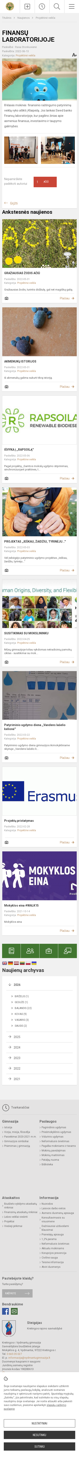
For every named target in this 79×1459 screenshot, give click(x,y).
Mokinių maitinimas (53, 1155)
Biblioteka (47, 1164)
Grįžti (14, 203)
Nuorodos (47, 1203)
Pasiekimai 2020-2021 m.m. (20, 1136)
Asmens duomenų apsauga (58, 1213)
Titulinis (7, 17)
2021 (17, 1079)
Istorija (8, 1127)
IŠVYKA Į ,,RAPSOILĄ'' (19, 449)
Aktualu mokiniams (53, 1248)
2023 (17, 1058)
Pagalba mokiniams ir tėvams (59, 1145)
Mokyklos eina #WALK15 (21, 905)
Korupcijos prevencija (54, 1253)
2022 (17, 1068)
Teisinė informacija (53, 1262)
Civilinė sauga (50, 1257)
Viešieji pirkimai (13, 1226)
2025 (17, 1037)
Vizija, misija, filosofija (17, 1132)
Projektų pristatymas (19, 820)
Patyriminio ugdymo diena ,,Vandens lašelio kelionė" (35, 726)
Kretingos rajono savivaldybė (44, 1328)
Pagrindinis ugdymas (54, 1127)
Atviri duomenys (51, 1266)
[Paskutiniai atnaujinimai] (42, 6)
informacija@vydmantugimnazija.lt (29, 1357)
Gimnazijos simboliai (16, 1141)
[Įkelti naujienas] (27, 6)
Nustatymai (39, 1423)
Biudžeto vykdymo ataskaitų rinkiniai (20, 1205)
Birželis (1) (22, 996)
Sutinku (39, 1446)
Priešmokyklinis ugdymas (56, 1132)
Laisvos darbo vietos (54, 1208)
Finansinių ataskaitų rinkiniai (20, 1212)
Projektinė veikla (45, 17)
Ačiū (43, 182)
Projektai (9, 1221)
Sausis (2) (21, 1025)
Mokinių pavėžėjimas (54, 1150)
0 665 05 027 (14, 1353)
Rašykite (10, 1293)
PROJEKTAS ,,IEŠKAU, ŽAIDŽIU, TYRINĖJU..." (35, 541)
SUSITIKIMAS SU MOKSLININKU (26, 633)
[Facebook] (5, 1311)
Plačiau (65, 298)
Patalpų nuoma (50, 1159)
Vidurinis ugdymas (52, 1136)
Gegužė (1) (21, 1002)
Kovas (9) (21, 1014)
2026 (17, 984)
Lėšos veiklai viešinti (16, 1216)
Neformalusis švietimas (55, 1141)
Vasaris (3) (22, 1019)
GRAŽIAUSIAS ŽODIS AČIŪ (22, 273)
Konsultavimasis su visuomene (53, 1219)
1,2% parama (49, 1239)
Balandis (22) (23, 1008)
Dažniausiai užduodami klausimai (55, 1228)
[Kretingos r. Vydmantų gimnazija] (10, 6)
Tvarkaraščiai (15, 1107)
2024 (17, 1047)
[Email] (14, 1311)
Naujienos (23, 17)
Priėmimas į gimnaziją (17, 1145)
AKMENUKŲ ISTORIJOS (20, 361)
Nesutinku (39, 1435)
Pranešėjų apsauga (53, 1234)
